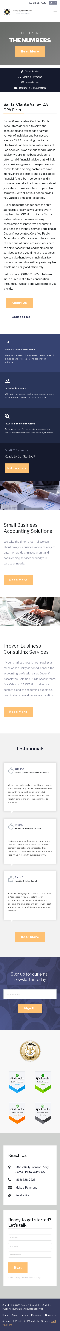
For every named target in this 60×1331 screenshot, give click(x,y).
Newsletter (30, 82)
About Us (19, 303)
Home (5, 1315)
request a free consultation (31, 279)
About (15, 1315)
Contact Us (20, 317)
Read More (30, 51)
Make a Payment (30, 77)
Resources (36, 1315)
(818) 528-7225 (37, 3)
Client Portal (30, 71)
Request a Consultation (30, 87)
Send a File (22, 1186)
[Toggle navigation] (55, 13)
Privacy (24, 1315)
